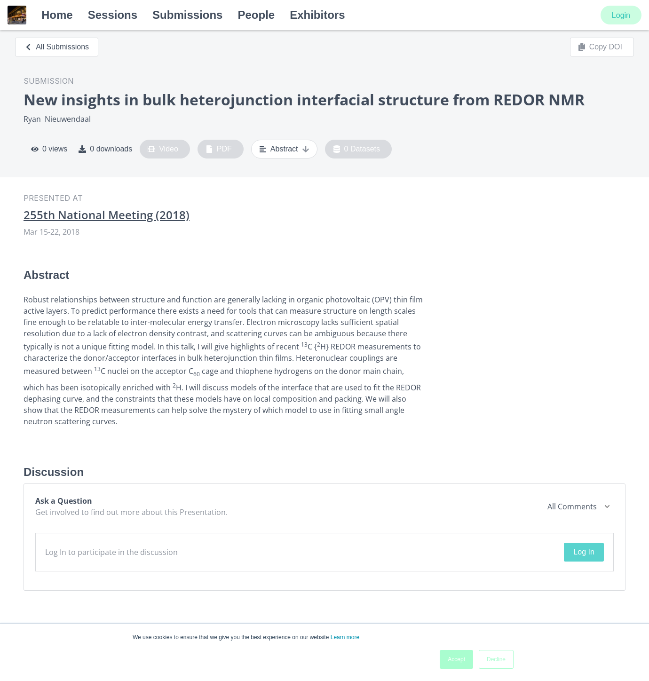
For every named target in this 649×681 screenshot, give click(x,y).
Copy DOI (600, 47)
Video (163, 149)
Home (57, 14)
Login (621, 15)
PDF (219, 149)
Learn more (345, 637)
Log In (583, 552)
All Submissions (56, 47)
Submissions (187, 14)
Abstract (284, 149)
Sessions (112, 14)
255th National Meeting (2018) (107, 214)
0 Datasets (356, 149)
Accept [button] (456, 659)
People (256, 14)
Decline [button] (496, 659)
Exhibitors (317, 14)
